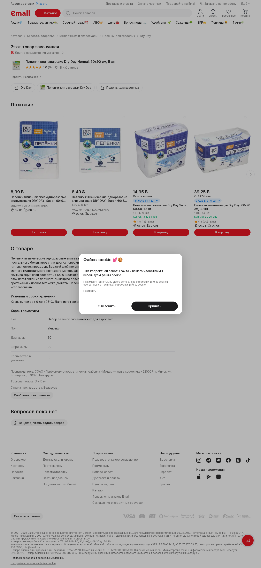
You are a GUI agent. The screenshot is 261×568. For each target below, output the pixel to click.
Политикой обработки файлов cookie (124, 284)
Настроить (89, 290)
